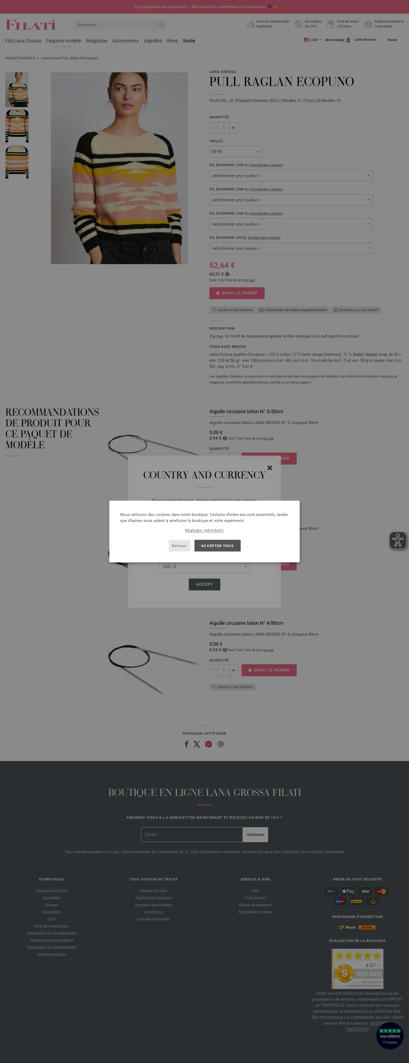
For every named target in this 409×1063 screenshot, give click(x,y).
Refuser (179, 545)
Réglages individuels (204, 530)
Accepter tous (217, 545)
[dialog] (204, 532)
